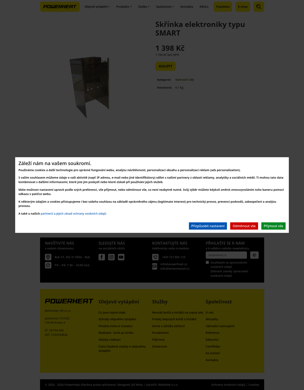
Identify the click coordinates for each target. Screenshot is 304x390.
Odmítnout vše (244, 226)
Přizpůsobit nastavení (208, 226)
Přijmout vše (273, 226)
